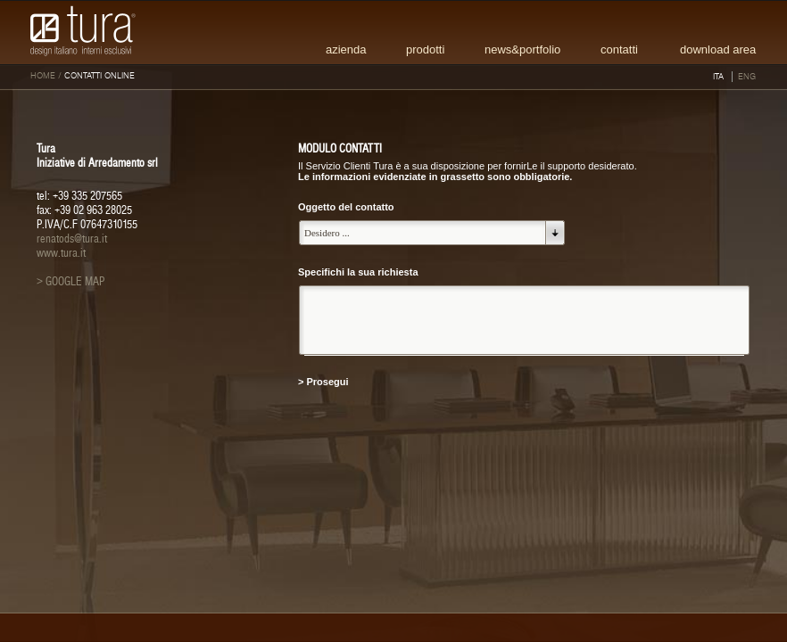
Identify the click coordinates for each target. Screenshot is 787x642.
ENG (747, 76)
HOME (42, 75)
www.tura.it (61, 253)
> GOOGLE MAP (70, 282)
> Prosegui (323, 381)
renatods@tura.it (72, 239)
